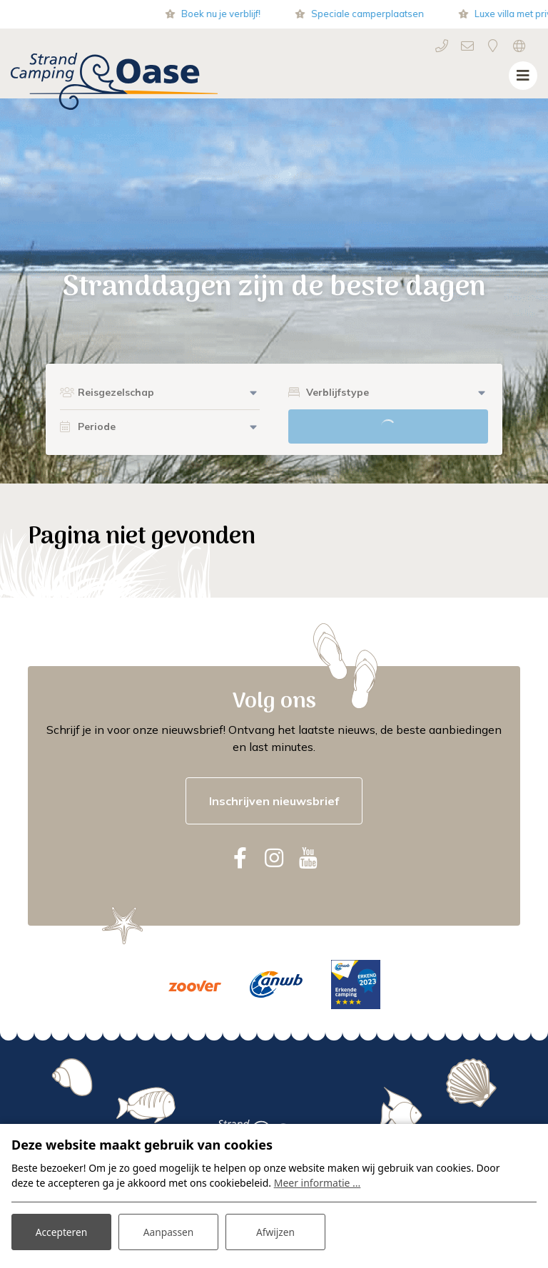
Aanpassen (168, 1231)
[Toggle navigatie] (523, 75)
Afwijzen (275, 1231)
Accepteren (61, 1231)
